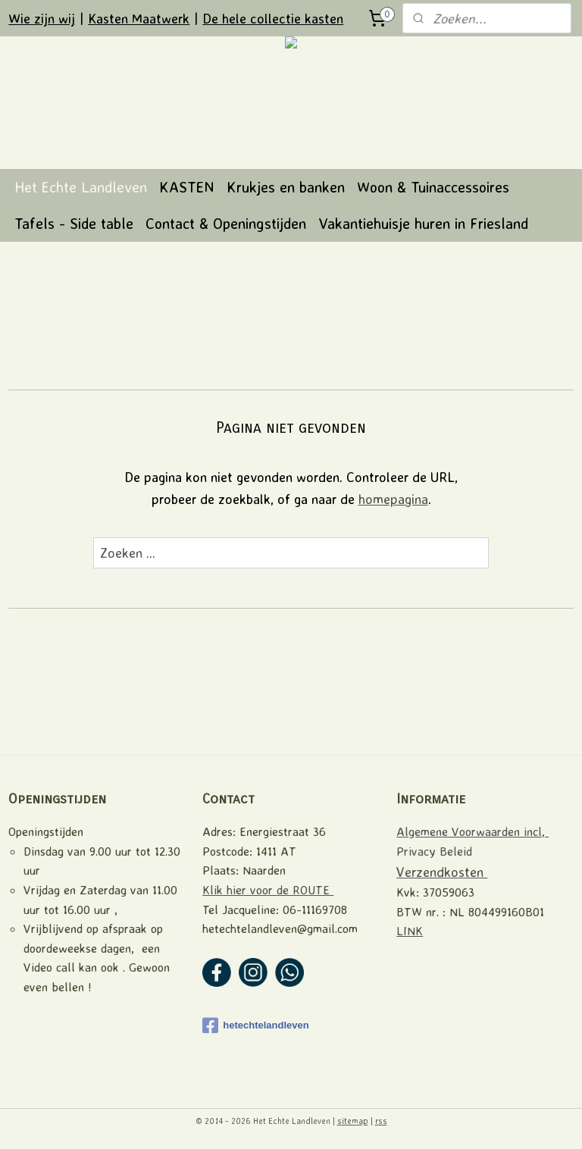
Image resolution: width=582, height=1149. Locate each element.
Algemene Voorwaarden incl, (472, 831)
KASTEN (186, 186)
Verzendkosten (441, 871)
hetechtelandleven (255, 1025)
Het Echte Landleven (80, 186)
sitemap (352, 1121)
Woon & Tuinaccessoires (433, 186)
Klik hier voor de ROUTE (267, 889)
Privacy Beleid (434, 851)
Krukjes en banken (286, 186)
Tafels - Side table (73, 223)
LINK (409, 930)
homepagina (393, 498)
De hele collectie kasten (272, 18)
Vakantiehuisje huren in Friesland (423, 223)
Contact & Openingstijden (226, 223)
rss (381, 1121)
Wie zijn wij (41, 18)
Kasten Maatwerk (138, 18)
